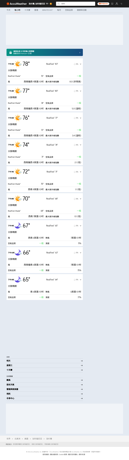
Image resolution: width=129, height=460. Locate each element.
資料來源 (82, 455)
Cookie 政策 (63, 455)
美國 (26, 439)
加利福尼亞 (37, 439)
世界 (8, 439)
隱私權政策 (54, 455)
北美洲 (17, 439)
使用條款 (46, 455)
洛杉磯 (49, 439)
